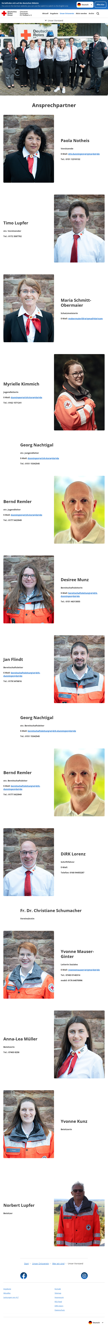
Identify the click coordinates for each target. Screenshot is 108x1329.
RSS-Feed (58, 1301)
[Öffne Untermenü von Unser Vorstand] (54, 20)
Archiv (91, 13)
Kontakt (58, 1289)
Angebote (54, 13)
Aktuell (45, 13)
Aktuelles (7, 1293)
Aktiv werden (81, 13)
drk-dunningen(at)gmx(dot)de (84, 153)
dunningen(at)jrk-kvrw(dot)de (26, 397)
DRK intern (59, 1306)
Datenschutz (60, 1310)
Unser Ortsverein (67, 13)
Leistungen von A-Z (10, 1297)
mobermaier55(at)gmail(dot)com (85, 318)
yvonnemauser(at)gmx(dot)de (84, 969)
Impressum (59, 1297)
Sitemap (58, 1293)
